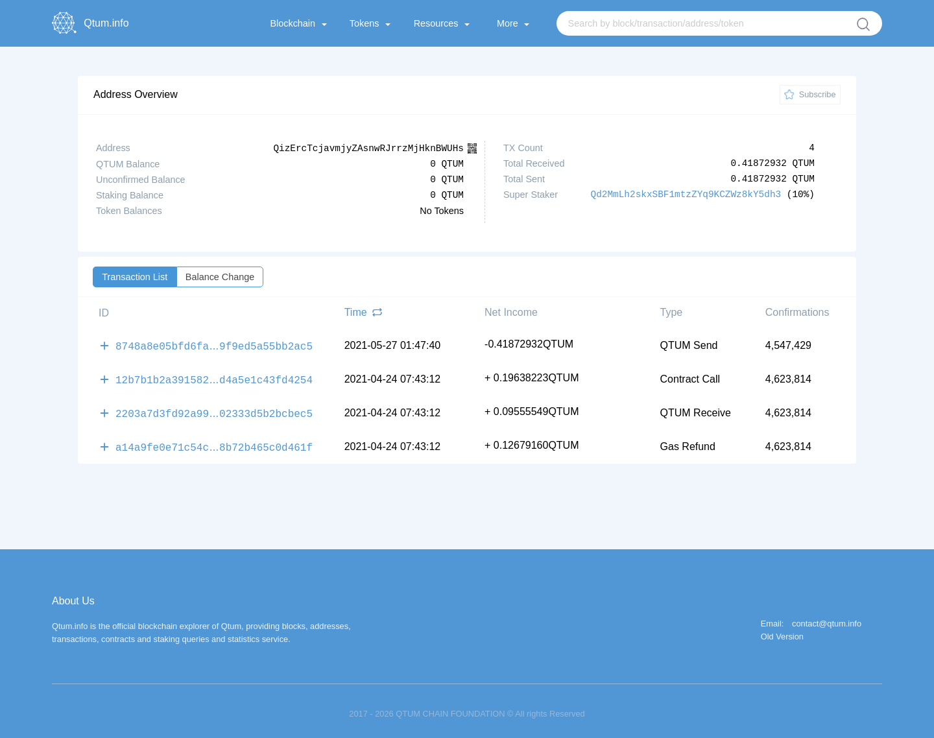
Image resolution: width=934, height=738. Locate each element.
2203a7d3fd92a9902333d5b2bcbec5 (214, 409)
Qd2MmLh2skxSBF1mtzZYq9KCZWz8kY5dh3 (686, 194)
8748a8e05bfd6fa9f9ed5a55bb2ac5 (214, 344)
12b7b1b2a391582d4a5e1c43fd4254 (214, 377)
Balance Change (220, 276)
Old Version (782, 631)
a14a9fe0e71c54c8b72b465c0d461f (214, 441)
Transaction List (134, 276)
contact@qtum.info (826, 618)
